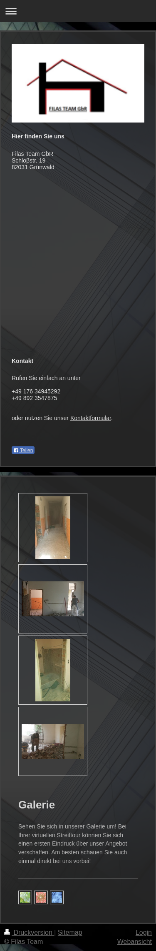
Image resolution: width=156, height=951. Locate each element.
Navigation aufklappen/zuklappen (78, 11)
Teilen (23, 450)
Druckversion (29, 932)
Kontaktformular (90, 418)
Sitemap (70, 932)
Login (144, 932)
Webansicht (134, 941)
